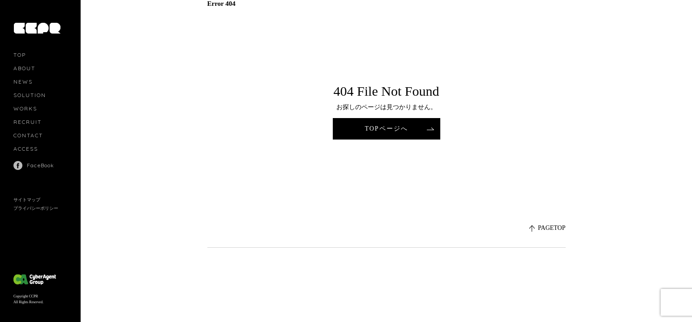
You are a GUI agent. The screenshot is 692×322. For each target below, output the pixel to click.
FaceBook (41, 165)
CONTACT (28, 135)
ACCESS (25, 148)
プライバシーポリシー (35, 208)
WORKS (25, 108)
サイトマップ (26, 199)
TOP (19, 54)
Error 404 (221, 3)
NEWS (23, 81)
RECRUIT (27, 122)
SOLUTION (29, 95)
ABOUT (24, 68)
